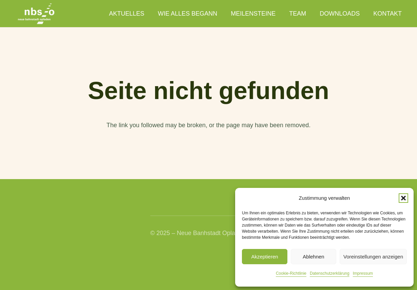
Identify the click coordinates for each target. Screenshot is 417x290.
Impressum (363, 273)
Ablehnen (313, 256)
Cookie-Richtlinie (291, 273)
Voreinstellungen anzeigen (373, 256)
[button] (403, 198)
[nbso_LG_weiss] (36, 13)
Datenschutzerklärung (329, 273)
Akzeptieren (264, 256)
